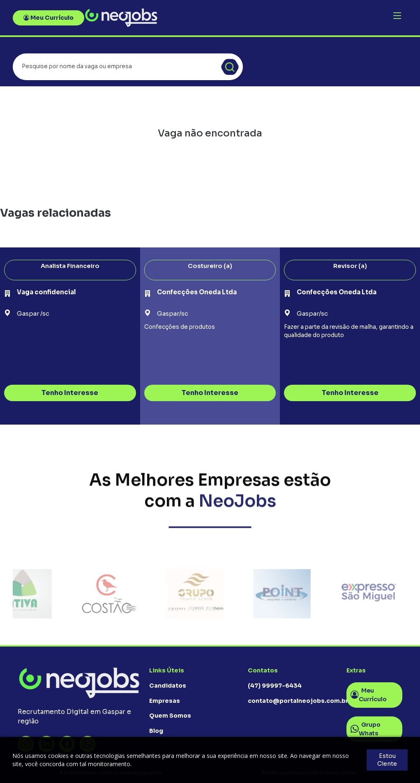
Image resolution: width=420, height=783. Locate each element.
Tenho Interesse (70, 392)
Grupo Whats (366, 729)
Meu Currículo (48, 17)
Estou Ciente (387, 759)
